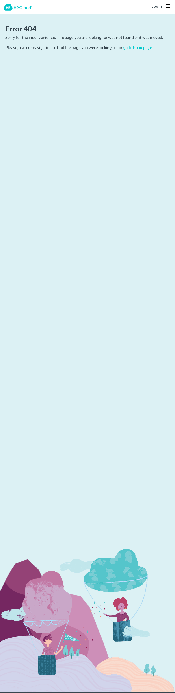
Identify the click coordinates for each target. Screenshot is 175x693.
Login (156, 6)
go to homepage (137, 47)
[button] (168, 6)
